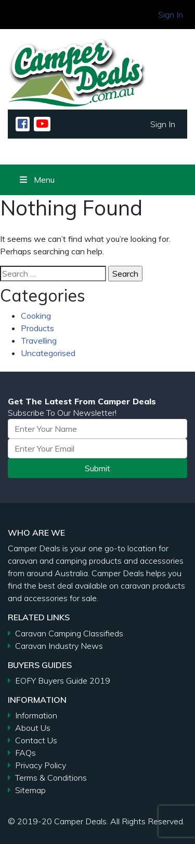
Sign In (170, 14)
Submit (97, 468)
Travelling (39, 340)
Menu (36, 179)
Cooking (36, 315)
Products (37, 328)
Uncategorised (48, 353)
